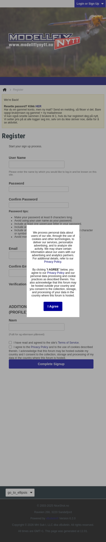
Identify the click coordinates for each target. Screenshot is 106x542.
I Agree (53, 306)
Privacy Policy (52, 261)
